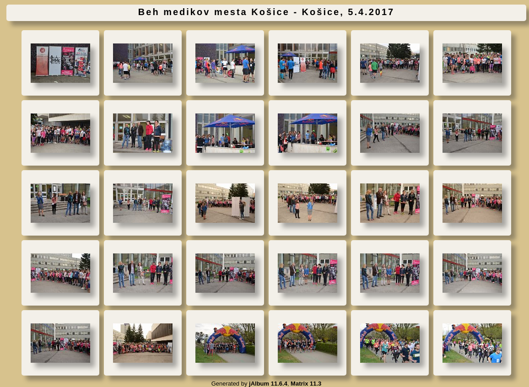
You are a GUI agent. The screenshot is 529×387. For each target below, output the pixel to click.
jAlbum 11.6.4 (268, 383)
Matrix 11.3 (306, 383)
